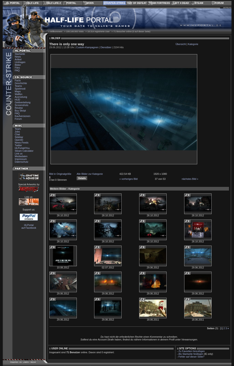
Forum (219, 3)
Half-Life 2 (53, 3)
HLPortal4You (22, 148)
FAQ (17, 70)
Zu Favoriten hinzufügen (191, 351)
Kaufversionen (22, 116)
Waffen (18, 94)
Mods (90, 3)
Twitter (18, 145)
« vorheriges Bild (129, 179)
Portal (71, 3)
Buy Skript (20, 110)
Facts (18, 80)
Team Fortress (159, 3)
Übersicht (181, 44)
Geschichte (21, 83)
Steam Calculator (24, 150)
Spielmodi (20, 88)
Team (18, 128)
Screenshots (21, 105)
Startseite (20, 54)
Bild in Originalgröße (60, 173)
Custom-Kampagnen (87, 47)
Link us (19, 153)
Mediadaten (21, 156)
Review (19, 107)
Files (17, 67)
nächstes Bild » (190, 179)
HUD (17, 99)
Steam (199, 3)
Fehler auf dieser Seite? (191, 356)
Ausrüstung (21, 96)
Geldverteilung (23, 102)
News (18, 56)
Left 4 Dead (181, 3)
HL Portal (13, 3)
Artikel (18, 59)
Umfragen (20, 62)
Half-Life (32, 3)
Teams (18, 86)
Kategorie (193, 44)
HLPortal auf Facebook (28, 226)
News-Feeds (22, 142)
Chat (17, 134)
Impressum (21, 159)
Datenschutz (21, 161)
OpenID (19, 139)
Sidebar (19, 137)
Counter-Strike (114, 3)
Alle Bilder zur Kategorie (90, 173)
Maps (18, 91)
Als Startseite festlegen (190, 354)
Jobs (17, 131)
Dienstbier (105, 47)
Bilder (18, 65)
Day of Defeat (136, 3)
